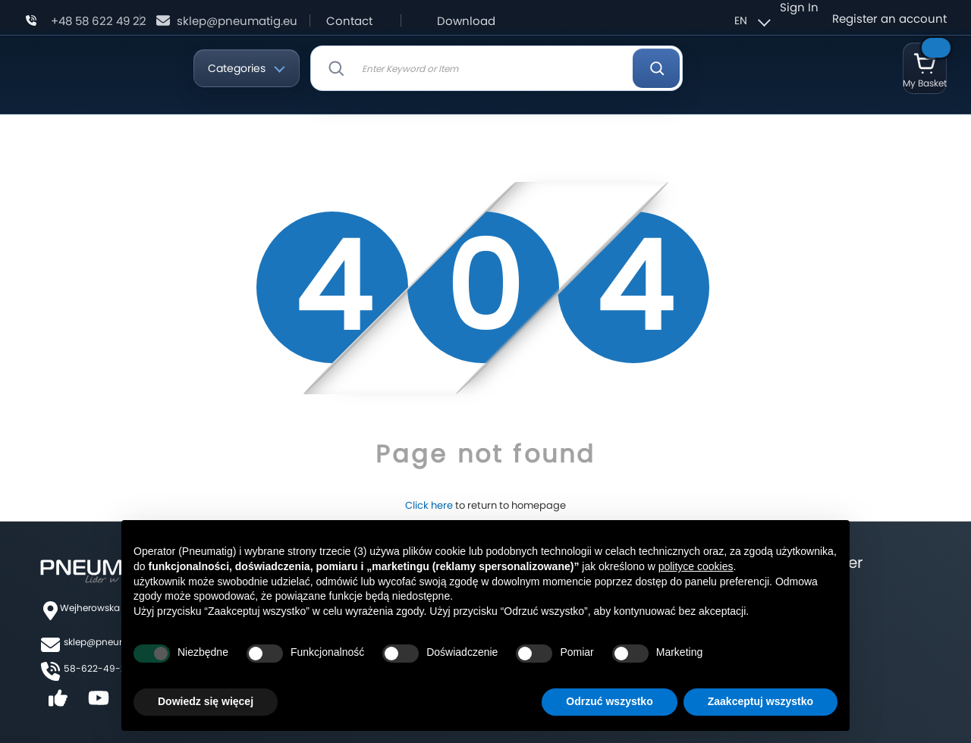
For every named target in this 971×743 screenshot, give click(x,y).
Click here (429, 505)
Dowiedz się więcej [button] (205, 701)
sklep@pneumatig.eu (237, 21)
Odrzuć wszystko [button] (609, 701)
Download (466, 21)
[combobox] (496, 68)
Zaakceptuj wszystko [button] (760, 701)
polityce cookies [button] (696, 566)
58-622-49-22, (98, 668)
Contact (349, 21)
